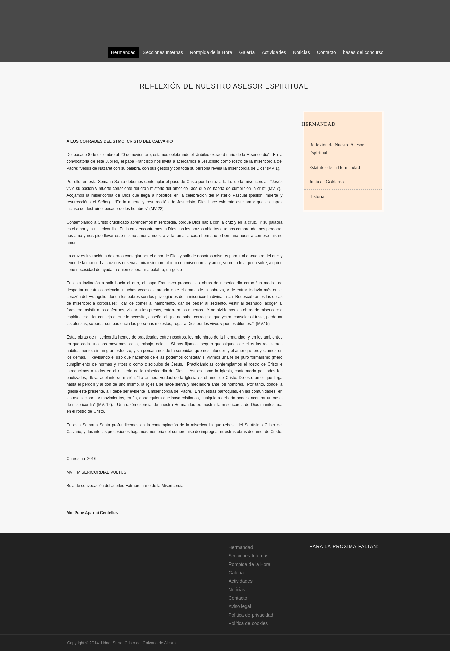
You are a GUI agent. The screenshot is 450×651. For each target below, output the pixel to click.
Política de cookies (248, 623)
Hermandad (123, 52)
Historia (316, 196)
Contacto (326, 52)
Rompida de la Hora (211, 52)
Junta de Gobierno (326, 181)
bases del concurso (363, 52)
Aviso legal (240, 606)
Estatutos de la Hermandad (334, 167)
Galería (247, 52)
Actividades (274, 52)
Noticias (301, 52)
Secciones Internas (163, 52)
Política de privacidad (251, 615)
